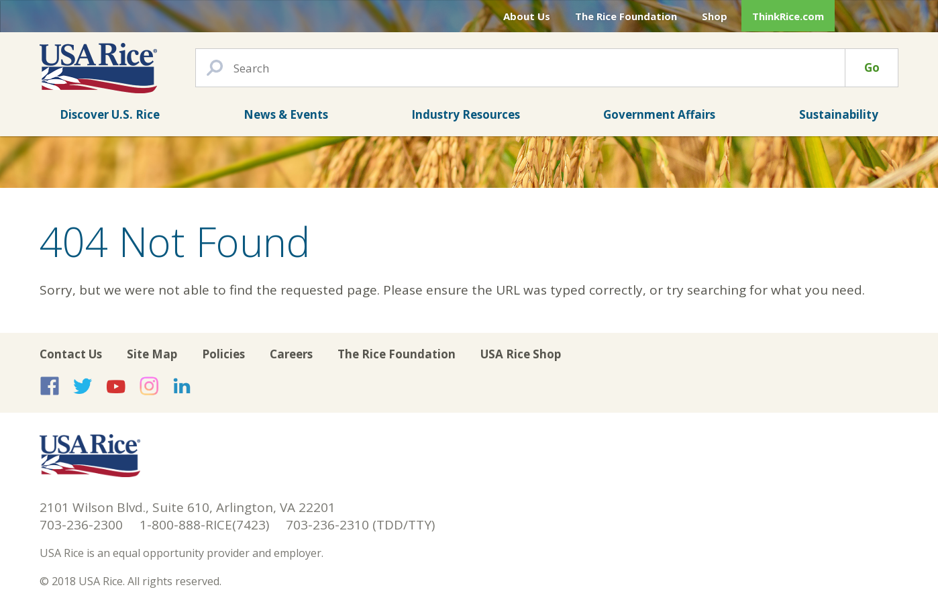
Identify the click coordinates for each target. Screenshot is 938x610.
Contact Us (71, 354)
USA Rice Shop (520, 354)
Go (872, 67)
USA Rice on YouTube (116, 386)
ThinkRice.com (788, 16)
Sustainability (838, 114)
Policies (223, 354)
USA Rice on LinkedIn (182, 386)
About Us (526, 16)
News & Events (286, 114)
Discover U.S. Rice (110, 114)
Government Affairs (659, 114)
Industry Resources (465, 114)
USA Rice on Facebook (50, 386)
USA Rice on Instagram (149, 386)
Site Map (152, 354)
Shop (714, 16)
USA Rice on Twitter (82, 386)
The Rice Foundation (626, 16)
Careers (291, 354)
